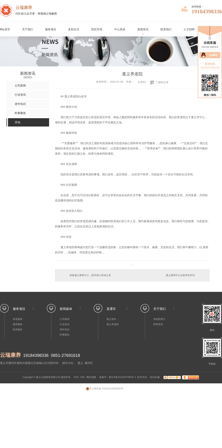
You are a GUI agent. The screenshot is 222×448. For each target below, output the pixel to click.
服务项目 (50, 29)
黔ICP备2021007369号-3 (122, 377)
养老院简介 (159, 319)
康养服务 (18, 324)
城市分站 (67, 363)
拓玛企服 (155, 377)
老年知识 (64, 329)
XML (82, 377)
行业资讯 (64, 324)
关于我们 (27, 29)
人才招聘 (189, 29)
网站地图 (91, 377)
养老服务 (18, 319)
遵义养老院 (112, 324)
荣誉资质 (158, 324)
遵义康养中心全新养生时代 (180, 275)
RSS (76, 377)
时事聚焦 (64, 334)
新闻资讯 (142, 29)
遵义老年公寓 (113, 319)
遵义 (80, 363)
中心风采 (119, 29)
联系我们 (166, 29)
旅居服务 (18, 329)
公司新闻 (64, 319)
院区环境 (96, 29)
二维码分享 (162, 82)
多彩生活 (73, 29)
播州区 (89, 363)
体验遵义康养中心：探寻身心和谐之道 (90, 275)
